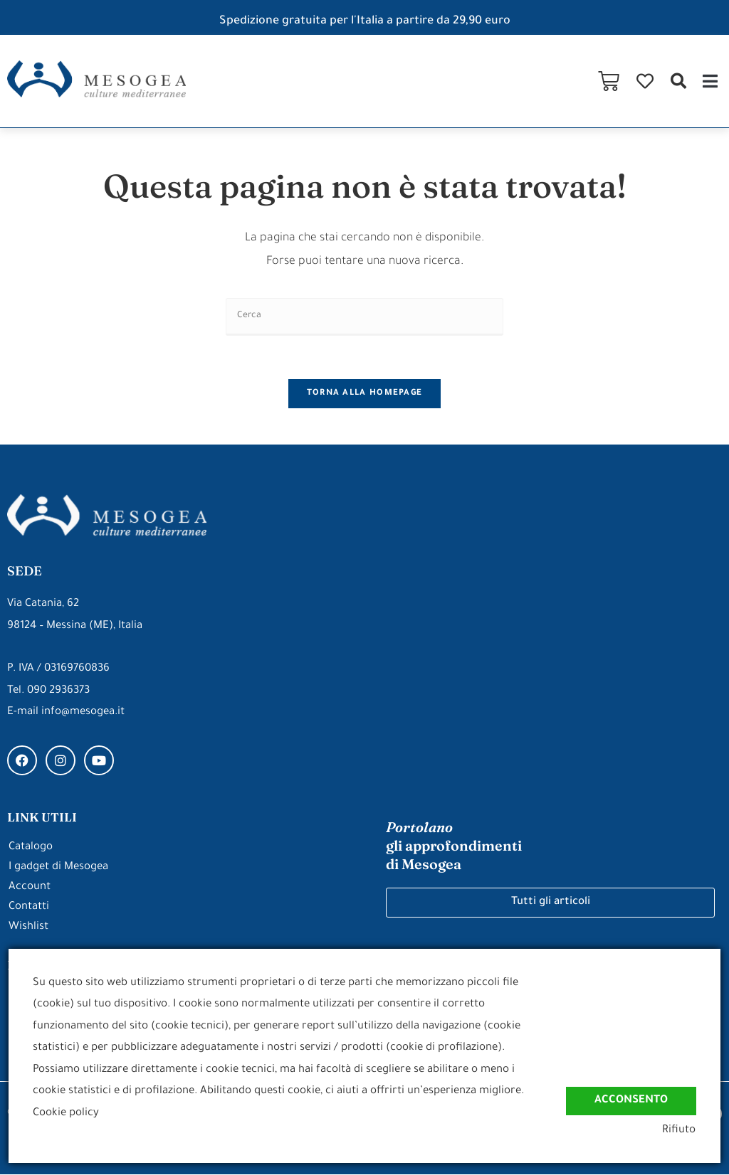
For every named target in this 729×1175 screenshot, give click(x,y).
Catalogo (31, 848)
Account (30, 888)
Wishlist (28, 928)
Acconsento (631, 1099)
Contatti (29, 908)
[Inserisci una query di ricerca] (364, 317)
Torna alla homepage (365, 393)
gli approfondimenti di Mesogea (454, 846)
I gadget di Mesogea (58, 868)
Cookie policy (66, 1113)
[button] (678, 80)
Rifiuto (679, 1131)
